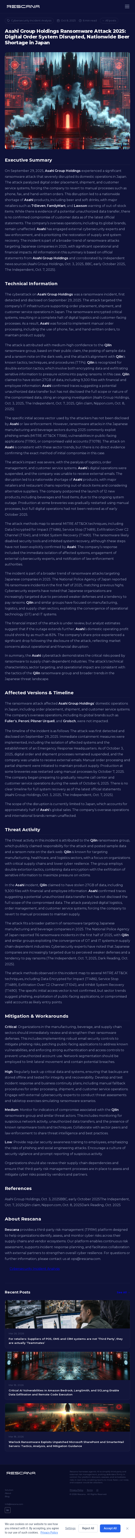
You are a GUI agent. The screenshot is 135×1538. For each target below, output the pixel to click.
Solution (9, 1490)
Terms (90, 1490)
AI (97, 1490)
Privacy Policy (76, 1490)
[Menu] (127, 6)
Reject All (88, 1528)
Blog (7, 1496)
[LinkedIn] (7, 1510)
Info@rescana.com (14, 1504)
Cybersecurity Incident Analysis (29, 20)
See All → (123, 1292)
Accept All (110, 1528)
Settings (70, 1528)
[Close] (127, 1528)
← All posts (109, 20)
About (8, 1493)
